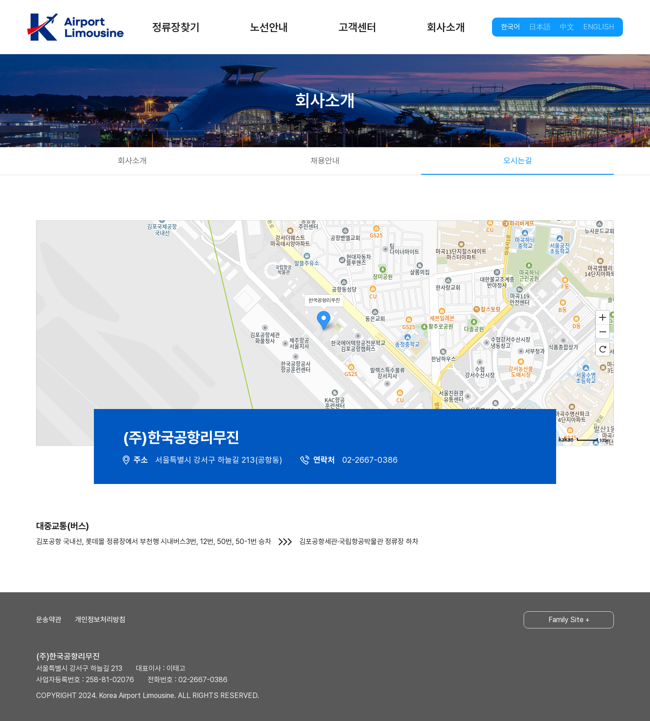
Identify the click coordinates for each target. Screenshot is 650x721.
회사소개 (446, 27)
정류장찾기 (176, 27)
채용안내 (325, 160)
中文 (567, 27)
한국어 (510, 27)
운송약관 (48, 619)
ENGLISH (598, 27)
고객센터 (357, 27)
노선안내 (269, 27)
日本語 (540, 27)
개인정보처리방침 (100, 619)
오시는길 (517, 160)
